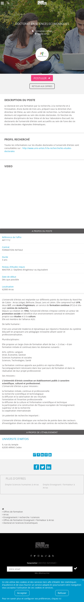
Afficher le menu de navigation (2, 3)
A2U (33, 319)
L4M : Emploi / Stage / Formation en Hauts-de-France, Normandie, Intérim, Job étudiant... (42, 3)
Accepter (22, 593)
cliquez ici (56, 598)
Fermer (83, 580)
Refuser (62, 593)
